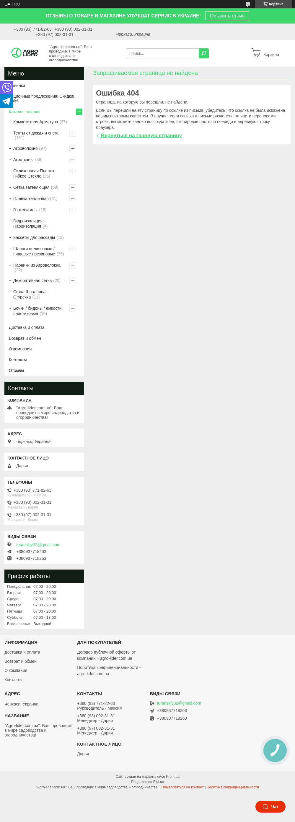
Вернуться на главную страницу (141, 135)
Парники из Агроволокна (37, 265)
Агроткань (23, 159)
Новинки (17, 85)
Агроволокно (25, 148)
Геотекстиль (25, 209)
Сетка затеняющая (31, 187)
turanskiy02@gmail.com (38, 544)
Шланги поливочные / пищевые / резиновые (34, 251)
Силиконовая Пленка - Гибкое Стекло (35, 173)
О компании (20, 349)
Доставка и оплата (27, 327)
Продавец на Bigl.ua (147, 782)
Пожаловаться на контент (183, 787)
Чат (270, 806)
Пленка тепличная (31, 198)
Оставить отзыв (227, 15)
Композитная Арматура (35, 121)
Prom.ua (172, 777)
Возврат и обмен (25, 338)
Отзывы (16, 370)
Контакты (18, 359)
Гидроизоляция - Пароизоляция (29, 224)
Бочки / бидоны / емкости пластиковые (37, 311)
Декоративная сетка (32, 280)
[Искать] (204, 53)
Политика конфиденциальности (233, 787)
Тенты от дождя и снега (35, 133)
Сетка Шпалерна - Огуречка (30, 294)
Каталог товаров (24, 111)
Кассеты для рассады (34, 237)
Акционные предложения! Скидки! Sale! (41, 98)
